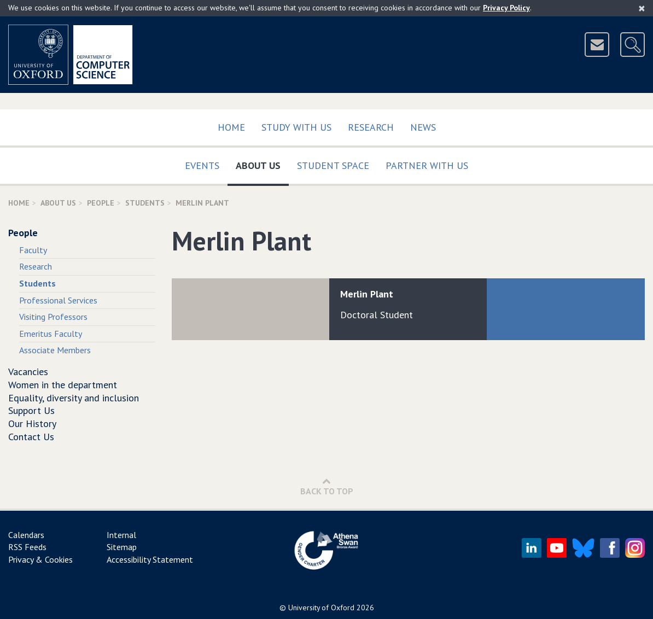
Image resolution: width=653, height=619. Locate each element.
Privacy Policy (506, 8)
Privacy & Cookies (40, 559)
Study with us (296, 127)
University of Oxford (321, 607)
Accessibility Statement (150, 559)
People (100, 203)
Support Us (31, 410)
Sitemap (122, 546)
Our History (32, 423)
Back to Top (326, 486)
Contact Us (31, 436)
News (423, 127)
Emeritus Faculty (50, 333)
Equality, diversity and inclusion (73, 398)
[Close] (641, 8)
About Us (262, 163)
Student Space (333, 165)
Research (371, 127)
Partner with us (427, 165)
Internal (121, 534)
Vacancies (28, 371)
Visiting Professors (53, 316)
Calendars (26, 534)
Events (202, 165)
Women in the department (62, 384)
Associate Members (55, 349)
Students (145, 203)
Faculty (33, 249)
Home (231, 127)
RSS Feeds (27, 546)
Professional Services (58, 300)
